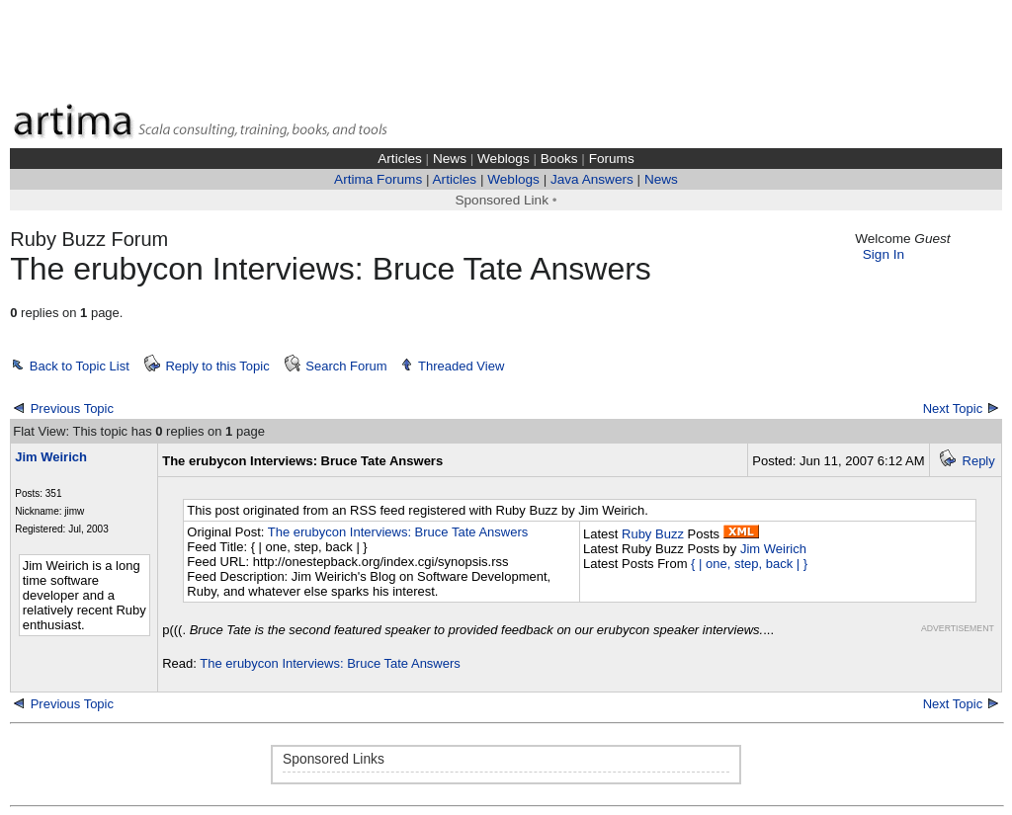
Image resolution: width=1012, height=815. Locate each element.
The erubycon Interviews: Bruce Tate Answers (398, 532)
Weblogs (503, 158)
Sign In (883, 254)
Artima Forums (378, 179)
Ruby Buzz (653, 534)
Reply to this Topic (217, 366)
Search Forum (345, 366)
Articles (400, 158)
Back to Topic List (79, 366)
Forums (611, 158)
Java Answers (591, 179)
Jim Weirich (773, 548)
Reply (979, 460)
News (449, 158)
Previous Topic (72, 408)
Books (559, 158)
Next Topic (952, 408)
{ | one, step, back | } (749, 563)
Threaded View (461, 366)
